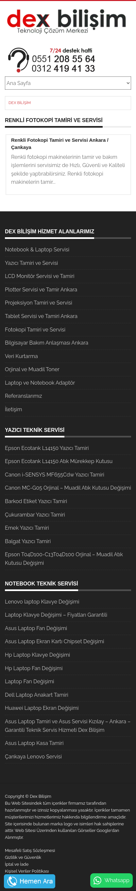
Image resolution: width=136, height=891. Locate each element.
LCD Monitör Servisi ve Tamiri (40, 276)
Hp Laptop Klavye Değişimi (37, 655)
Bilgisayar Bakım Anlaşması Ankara (46, 343)
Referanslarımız (23, 396)
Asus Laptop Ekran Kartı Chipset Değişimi (54, 641)
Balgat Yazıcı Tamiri (28, 541)
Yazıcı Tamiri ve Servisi (31, 263)
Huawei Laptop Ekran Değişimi (42, 708)
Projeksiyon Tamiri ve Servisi (38, 303)
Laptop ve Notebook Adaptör (40, 383)
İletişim (13, 409)
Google (104, 830)
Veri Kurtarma (21, 356)
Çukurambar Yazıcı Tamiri (35, 515)
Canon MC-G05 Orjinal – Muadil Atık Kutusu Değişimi (68, 488)
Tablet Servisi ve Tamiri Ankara (41, 316)
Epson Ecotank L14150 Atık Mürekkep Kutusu (58, 461)
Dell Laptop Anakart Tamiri (36, 695)
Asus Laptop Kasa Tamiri (34, 743)
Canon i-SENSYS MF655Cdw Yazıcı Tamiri (54, 475)
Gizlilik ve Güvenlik (23, 857)
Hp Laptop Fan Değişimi (33, 668)
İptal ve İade (16, 864)
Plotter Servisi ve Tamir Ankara (41, 289)
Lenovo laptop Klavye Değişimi (42, 602)
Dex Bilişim (19, 102)
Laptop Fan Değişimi (29, 681)
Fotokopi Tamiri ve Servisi (35, 330)
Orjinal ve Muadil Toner (32, 369)
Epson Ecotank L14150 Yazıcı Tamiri (47, 448)
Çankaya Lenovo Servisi (33, 756)
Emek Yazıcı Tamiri (27, 528)
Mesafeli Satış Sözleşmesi (30, 850)
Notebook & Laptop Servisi (37, 249)
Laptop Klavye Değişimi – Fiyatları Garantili (56, 615)
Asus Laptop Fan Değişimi (36, 628)
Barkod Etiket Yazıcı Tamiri (36, 501)
